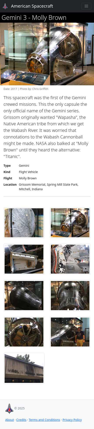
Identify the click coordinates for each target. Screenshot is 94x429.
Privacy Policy (72, 420)
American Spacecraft (25, 6)
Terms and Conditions (44, 420)
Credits (21, 420)
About (9, 420)
